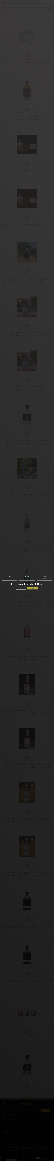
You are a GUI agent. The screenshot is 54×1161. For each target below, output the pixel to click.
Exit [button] (21, 585)
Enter (32, 585)
